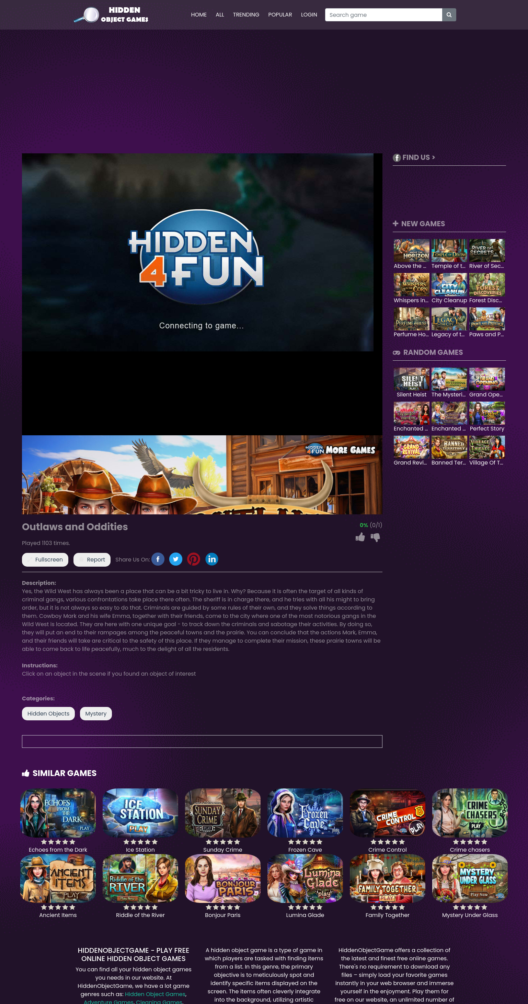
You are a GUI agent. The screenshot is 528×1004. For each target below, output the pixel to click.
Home (199, 15)
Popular (280, 15)
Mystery (96, 714)
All (220, 15)
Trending (246, 15)
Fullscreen (49, 560)
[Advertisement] (264, 91)
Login (309, 15)
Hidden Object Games (155, 994)
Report (96, 560)
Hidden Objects (48, 714)
